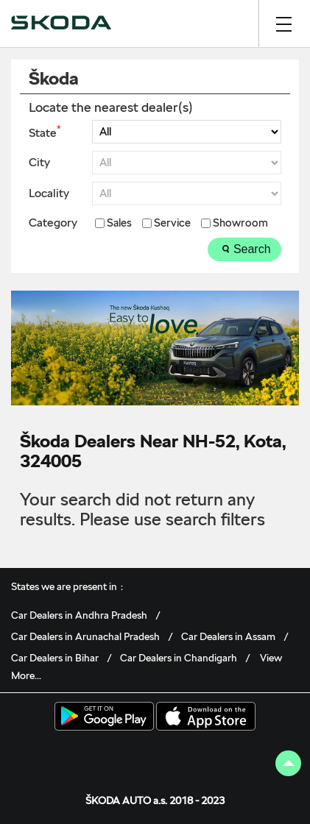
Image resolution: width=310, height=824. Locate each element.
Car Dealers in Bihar (55, 658)
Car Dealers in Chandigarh (178, 658)
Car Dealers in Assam (228, 636)
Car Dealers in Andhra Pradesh (79, 615)
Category (53, 223)
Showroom (240, 223)
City (39, 162)
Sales (119, 223)
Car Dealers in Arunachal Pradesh (85, 636)
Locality (49, 193)
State (44, 132)
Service (172, 223)
